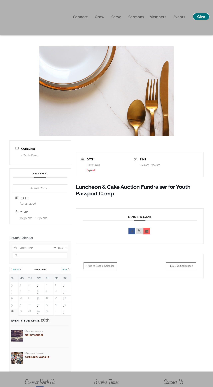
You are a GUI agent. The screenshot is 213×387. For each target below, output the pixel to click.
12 (12, 297)
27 (21, 311)
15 (38, 297)
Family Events (30, 155)
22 (38, 304)
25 (64, 304)
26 (12, 311)
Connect (81, 16)
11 (64, 291)
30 (21, 284)
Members (158, 16)
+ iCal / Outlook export (178, 265)
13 (21, 297)
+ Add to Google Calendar (103, 265)
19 (12, 304)
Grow (100, 16)
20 (21, 304)
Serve (117, 16)
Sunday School (34, 335)
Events (179, 16)
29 (12, 284)
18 (64, 297)
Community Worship (37, 357)
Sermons (136, 16)
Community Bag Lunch (40, 188)
